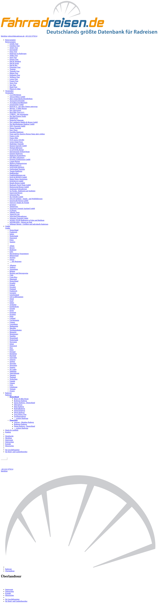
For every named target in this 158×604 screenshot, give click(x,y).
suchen (4, 458)
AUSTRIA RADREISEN (18, 103)
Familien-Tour (15, 46)
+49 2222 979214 (31, 36)
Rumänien (13, 354)
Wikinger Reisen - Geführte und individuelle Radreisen (29, 224)
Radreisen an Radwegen (18, 53)
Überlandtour (10, 571)
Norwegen (13, 342)
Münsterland (14, 256)
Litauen (12, 322)
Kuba (11, 316)
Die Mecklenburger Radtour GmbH (22, 124)
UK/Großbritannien (16, 297)
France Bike (14, 138)
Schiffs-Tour (14, 44)
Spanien (12, 242)
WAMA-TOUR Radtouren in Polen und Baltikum (27, 220)
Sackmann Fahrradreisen (18, 189)
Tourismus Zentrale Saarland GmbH (22, 208)
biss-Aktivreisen (15, 110)
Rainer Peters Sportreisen (18, 179)
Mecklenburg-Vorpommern (19, 254)
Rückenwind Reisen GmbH (19, 187)
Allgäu (12, 246)
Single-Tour (14, 48)
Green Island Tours (16, 142)
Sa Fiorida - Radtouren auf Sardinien (22, 191)
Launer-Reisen (15, 161)
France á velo (14, 136)
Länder (7, 226)
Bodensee (13, 250)
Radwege (8, 393)
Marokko (13, 328)
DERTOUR (14, 118)
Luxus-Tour (14, 79)
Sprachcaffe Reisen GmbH (19, 201)
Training (13, 69)
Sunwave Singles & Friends (19, 203)
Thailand (13, 377)
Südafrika (13, 371)
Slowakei (13, 363)
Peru (11, 348)
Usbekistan (13, 387)
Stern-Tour (13, 83)
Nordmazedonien (16, 330)
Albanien (13, 265)
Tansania (13, 375)
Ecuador (12, 283)
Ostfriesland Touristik (17, 169)
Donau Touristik (15, 128)
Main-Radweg (19, 407)
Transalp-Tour (15, 71)
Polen (12, 240)
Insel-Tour (13, 57)
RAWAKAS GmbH (16, 181)
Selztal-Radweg (19, 410)
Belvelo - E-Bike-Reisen (18, 108)
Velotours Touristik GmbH (19, 218)
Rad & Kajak (14, 63)
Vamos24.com (15, 214)
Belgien (12, 271)
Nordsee (12, 257)
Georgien (13, 293)
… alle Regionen (15, 261)
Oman (12, 344)
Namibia (13, 336)
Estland (12, 285)
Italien (12, 234)
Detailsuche (9, 436)
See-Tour (13, 85)
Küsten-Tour (14, 59)
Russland (13, 356)
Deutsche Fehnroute (17, 120)
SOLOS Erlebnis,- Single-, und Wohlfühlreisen (26, 199)
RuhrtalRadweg (19, 408)
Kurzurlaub (14, 50)
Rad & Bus (13, 65)
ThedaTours (14, 206)
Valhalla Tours (15, 212)
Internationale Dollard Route (20, 152)
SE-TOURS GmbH (16, 197)
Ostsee (12, 259)
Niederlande (14, 236)
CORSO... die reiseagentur (19, 114)
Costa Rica (13, 277)
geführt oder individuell (10, 461)
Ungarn (12, 383)
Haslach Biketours (16, 148)
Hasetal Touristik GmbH (18, 146)
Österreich (13, 238)
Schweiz (12, 359)
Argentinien (14, 269)
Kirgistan (13, 312)
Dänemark (13, 279)
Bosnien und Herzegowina (19, 273)
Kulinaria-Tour (15, 75)
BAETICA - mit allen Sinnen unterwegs (24, 106)
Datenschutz (9, 442)
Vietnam (12, 389)
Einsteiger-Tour (15, 67)
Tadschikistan (14, 373)
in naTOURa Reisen (17, 150)
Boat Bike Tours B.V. (17, 112)
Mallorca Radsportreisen (18, 163)
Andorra (12, 267)
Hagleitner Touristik (17, 144)
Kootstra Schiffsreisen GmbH (20, 159)
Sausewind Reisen (16, 193)
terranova (13, 205)
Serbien (12, 361)
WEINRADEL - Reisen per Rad (21, 222)
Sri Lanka (13, 369)
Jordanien (13, 305)
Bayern (12, 248)
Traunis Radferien (16, 171)
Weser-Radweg (19, 412)
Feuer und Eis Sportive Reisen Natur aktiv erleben (27, 134)
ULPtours (13, 210)
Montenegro (14, 334)
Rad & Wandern (15, 61)
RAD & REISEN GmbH (18, 177)
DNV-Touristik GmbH (17, 126)
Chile (11, 275)
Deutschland (14, 230)
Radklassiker (14, 173)
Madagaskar (14, 326)
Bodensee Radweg (20, 401)
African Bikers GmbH (17, 97)
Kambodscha (14, 307)
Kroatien (13, 314)
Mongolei (13, 332)
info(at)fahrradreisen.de (16, 36)
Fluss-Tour (13, 52)
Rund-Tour (13, 87)
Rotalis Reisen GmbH (17, 183)
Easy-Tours (14, 130)
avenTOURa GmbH (17, 104)
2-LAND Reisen (15, 95)
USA (11, 385)
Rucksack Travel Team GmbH (20, 185)
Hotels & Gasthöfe (11, 430)
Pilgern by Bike (15, 89)
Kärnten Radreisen (16, 154)
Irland (12, 299)
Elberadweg (18, 405)
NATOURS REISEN (17, 167)
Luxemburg (14, 324)
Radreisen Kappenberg (18, 155)
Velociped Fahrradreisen (18, 216)
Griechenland (14, 295)
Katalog (8, 432)
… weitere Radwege (21, 418)
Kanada (12, 308)
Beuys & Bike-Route (21, 399)
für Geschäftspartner (12, 450)
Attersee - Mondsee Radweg (24, 422)
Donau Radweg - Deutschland (24, 403)
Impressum (9, 440)
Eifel (11, 252)
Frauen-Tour (14, 81)
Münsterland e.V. (15, 165)
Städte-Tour (14, 55)
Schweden (13, 357)
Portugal (12, 352)
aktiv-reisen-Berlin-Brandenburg (21, 99)
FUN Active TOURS (17, 140)
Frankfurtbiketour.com (17, 175)
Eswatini (13, 287)
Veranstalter (9, 91)
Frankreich (13, 232)
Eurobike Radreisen (16, 132)
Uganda (12, 381)
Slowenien (13, 365)
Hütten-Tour (14, 73)
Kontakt (8, 444)
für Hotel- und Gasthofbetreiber (16, 452)
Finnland (13, 289)
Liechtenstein (14, 320)
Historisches (9, 446)
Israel (12, 301)
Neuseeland (14, 338)
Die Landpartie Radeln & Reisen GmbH (24, 122)
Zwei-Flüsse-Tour (20, 414)
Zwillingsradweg (20, 416)
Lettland (12, 318)
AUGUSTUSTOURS (17, 101)
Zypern (12, 391)
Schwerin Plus (15, 195)
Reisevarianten (10, 40)
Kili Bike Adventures (17, 157)
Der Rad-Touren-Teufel (18, 116)
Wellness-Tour (15, 77)
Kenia (12, 310)
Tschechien (13, 379)
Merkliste (4, 36)
